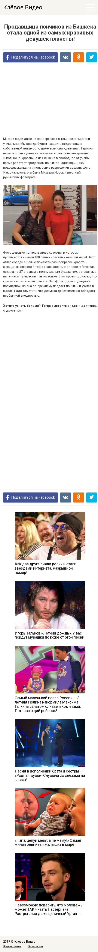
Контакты (35, 946)
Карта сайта (12, 946)
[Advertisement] (50, 101)
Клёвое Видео (22, 7)
